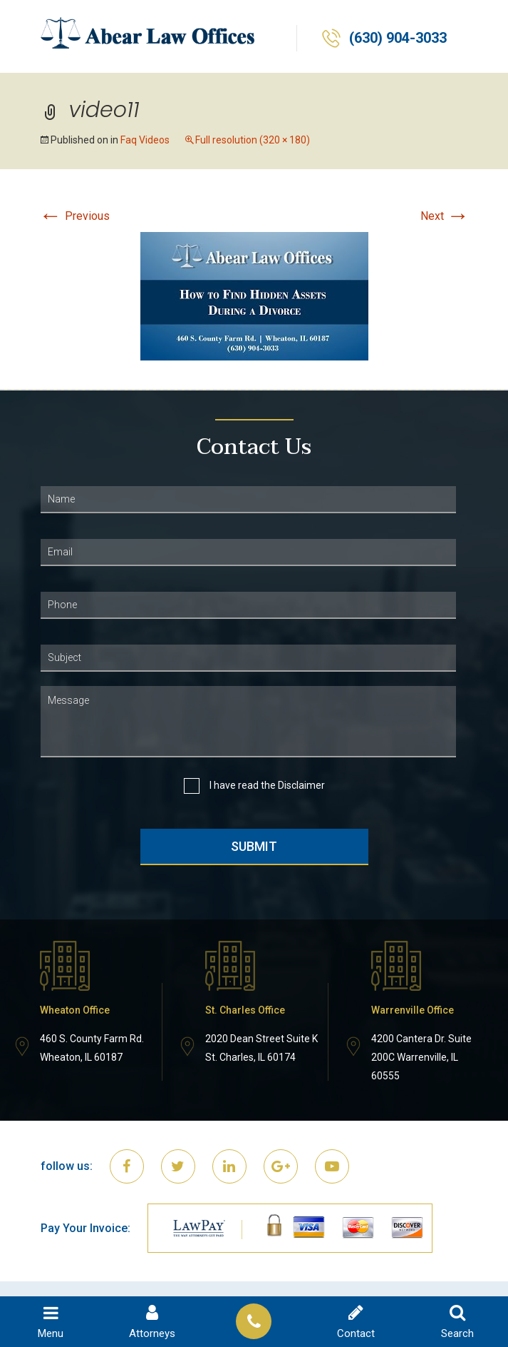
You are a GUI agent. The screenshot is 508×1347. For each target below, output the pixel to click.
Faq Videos (145, 140)
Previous (74, 216)
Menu (51, 1322)
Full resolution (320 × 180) (252, 140)
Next (445, 216)
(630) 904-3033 (398, 38)
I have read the (267, 785)
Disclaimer (301, 785)
